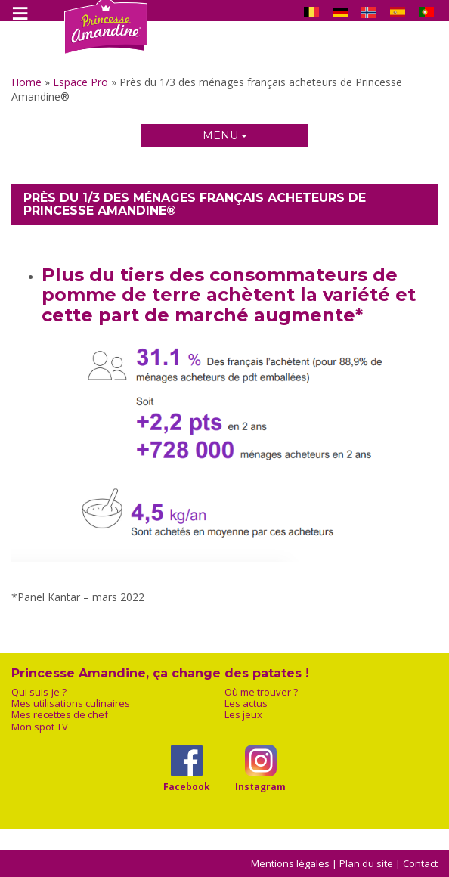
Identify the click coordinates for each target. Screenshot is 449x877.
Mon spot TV (39, 727)
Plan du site (366, 863)
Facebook (186, 786)
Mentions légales (290, 863)
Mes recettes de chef (59, 715)
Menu (225, 135)
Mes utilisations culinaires (70, 703)
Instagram (260, 786)
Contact (420, 863)
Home (26, 82)
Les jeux (243, 715)
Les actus (246, 703)
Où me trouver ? (261, 692)
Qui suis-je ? (39, 692)
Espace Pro (80, 82)
